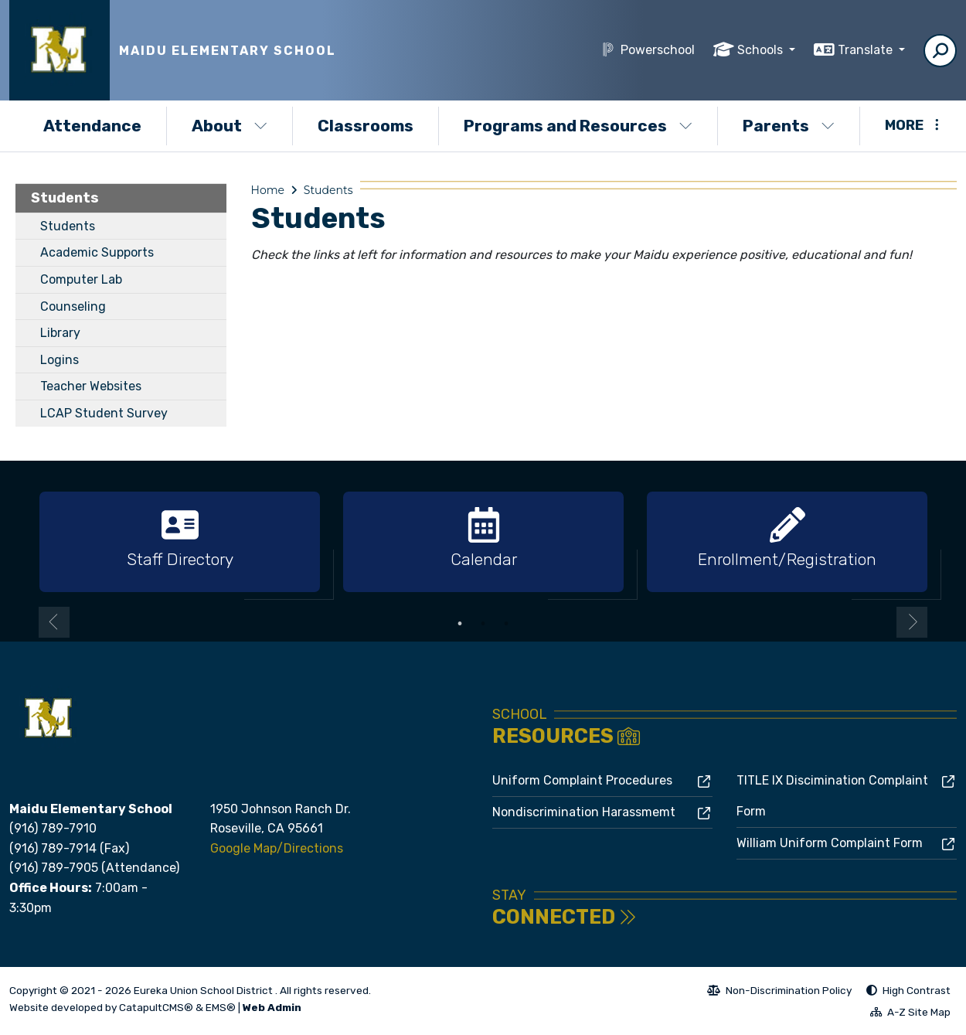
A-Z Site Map (910, 1014)
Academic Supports (97, 252)
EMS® (221, 1007)
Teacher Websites (90, 386)
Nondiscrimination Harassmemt (583, 812)
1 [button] (460, 624)
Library (60, 332)
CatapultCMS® (156, 1007)
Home (267, 190)
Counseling (73, 306)
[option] (180, 542)
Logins (59, 359)
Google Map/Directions (276, 848)
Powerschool (658, 50)
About (229, 125)
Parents (789, 125)
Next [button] (911, 622)
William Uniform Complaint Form (829, 843)
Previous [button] (54, 622)
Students (65, 197)
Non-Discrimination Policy (779, 992)
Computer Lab (81, 279)
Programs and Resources (578, 125)
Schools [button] (761, 50)
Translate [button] (867, 50)
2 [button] (483, 624)
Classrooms (365, 125)
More (912, 125)
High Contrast (917, 990)
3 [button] (506, 624)
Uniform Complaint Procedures (582, 780)
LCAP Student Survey (104, 413)
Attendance (92, 125)
